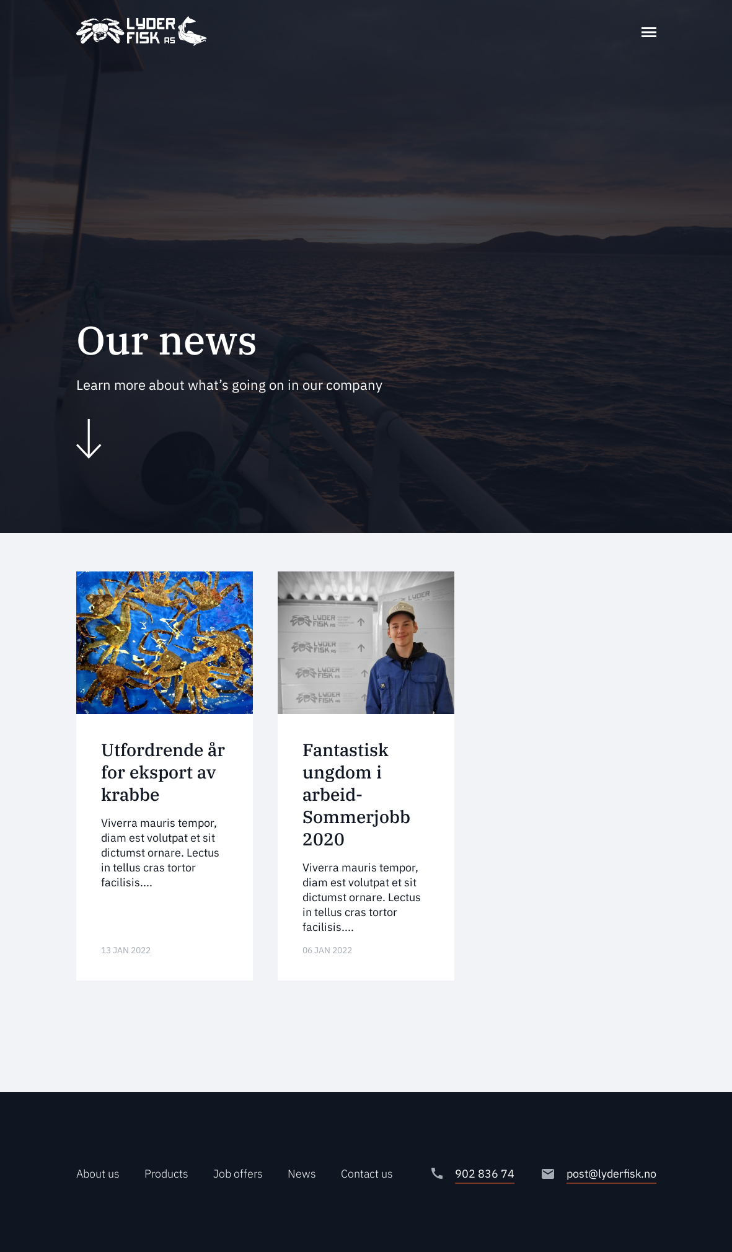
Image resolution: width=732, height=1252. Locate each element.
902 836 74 (484, 1173)
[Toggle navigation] (649, 31)
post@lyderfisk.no (611, 1173)
